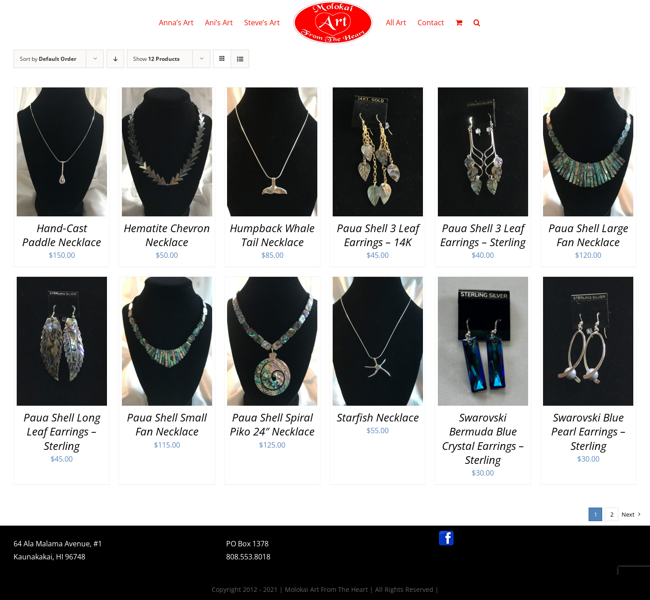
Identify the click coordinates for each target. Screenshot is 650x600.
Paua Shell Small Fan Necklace (167, 424)
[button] (477, 22)
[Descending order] (115, 59)
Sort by (48, 59)
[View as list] (240, 59)
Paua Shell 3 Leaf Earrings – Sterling (482, 234)
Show (156, 59)
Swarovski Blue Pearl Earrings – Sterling (588, 431)
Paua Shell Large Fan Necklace (588, 234)
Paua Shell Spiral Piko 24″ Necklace (272, 424)
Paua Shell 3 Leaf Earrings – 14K (378, 234)
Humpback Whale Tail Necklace (272, 234)
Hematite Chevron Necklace (167, 234)
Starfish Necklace (378, 417)
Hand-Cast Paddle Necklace (61, 234)
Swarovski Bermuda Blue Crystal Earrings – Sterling (483, 438)
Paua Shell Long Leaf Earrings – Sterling (61, 431)
